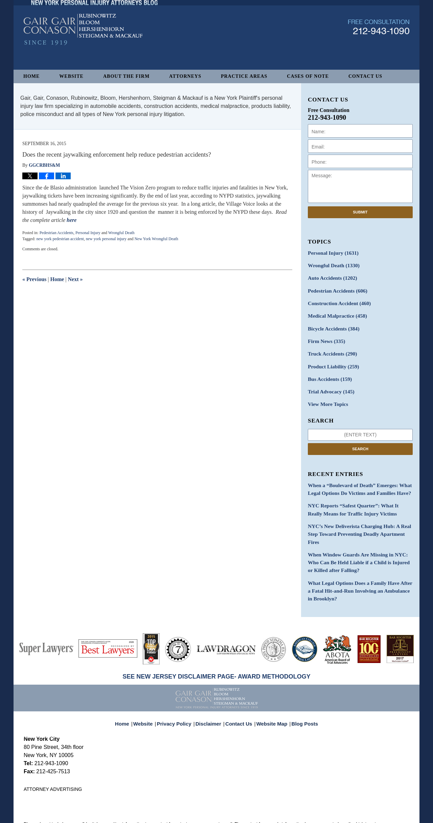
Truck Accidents (330, 347)
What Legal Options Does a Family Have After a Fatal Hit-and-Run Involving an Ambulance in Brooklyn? (357, 564)
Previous (34, 279)
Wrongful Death (121, 232)
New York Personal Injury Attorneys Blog (83, 48)
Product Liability (331, 359)
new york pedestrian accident (60, 238)
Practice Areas (244, 76)
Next (75, 279)
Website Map (270, 692)
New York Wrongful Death (156, 238)
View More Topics (326, 394)
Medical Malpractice (334, 311)
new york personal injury (106, 238)
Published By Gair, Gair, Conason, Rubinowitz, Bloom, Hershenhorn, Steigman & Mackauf (378, 45)
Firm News (325, 335)
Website (71, 76)
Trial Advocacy (329, 382)
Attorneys (185, 76)
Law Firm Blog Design (377, 815)
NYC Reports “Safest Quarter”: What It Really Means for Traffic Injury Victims (356, 497)
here (71, 220)
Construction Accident (336, 299)
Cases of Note (308, 76)
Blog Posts (301, 692)
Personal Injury (87, 232)
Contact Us (365, 76)
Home (31, 76)
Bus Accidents (327, 370)
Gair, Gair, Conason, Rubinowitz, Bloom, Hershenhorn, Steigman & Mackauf (135, 814)
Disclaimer (210, 692)
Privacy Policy (178, 692)
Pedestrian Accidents (56, 232)
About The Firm (126, 76)
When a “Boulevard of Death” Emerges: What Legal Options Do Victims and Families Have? (355, 478)
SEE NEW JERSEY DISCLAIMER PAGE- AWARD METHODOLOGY (216, 649)
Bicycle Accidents (331, 323)
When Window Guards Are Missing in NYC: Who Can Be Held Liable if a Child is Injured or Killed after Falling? (358, 538)
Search (360, 439)
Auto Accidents (330, 276)
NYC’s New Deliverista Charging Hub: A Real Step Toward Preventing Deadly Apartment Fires (359, 516)
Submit (360, 212)
